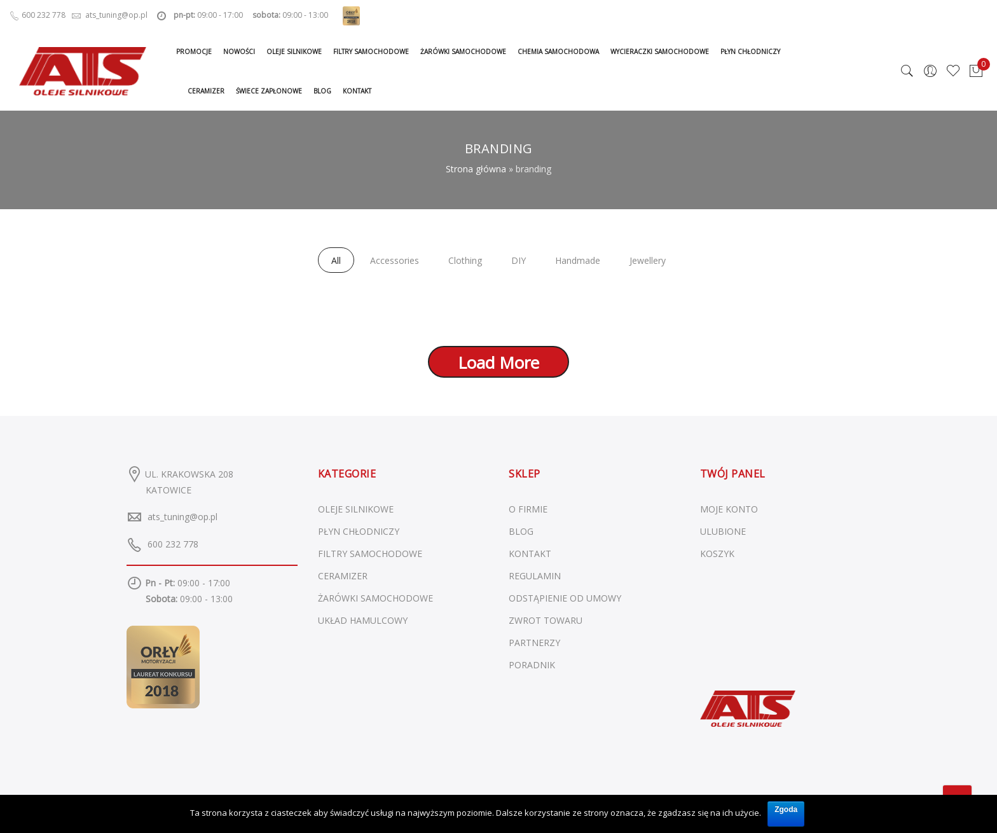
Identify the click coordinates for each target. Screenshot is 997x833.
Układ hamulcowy (363, 620)
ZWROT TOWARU (545, 620)
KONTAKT (530, 553)
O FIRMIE (528, 509)
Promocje (194, 51)
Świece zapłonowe (269, 90)
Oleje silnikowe (294, 51)
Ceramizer (206, 90)
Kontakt (357, 90)
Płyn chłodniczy (750, 51)
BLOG (521, 531)
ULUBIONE (723, 531)
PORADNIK (532, 665)
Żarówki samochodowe (463, 51)
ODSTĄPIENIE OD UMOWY (565, 598)
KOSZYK (717, 553)
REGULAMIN (535, 576)
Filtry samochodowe (371, 51)
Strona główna (476, 169)
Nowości (239, 51)
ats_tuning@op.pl (182, 517)
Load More (498, 362)
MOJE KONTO (729, 509)
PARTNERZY (534, 643)
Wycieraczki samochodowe (659, 51)
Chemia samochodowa (558, 51)
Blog (322, 90)
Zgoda (785, 809)
